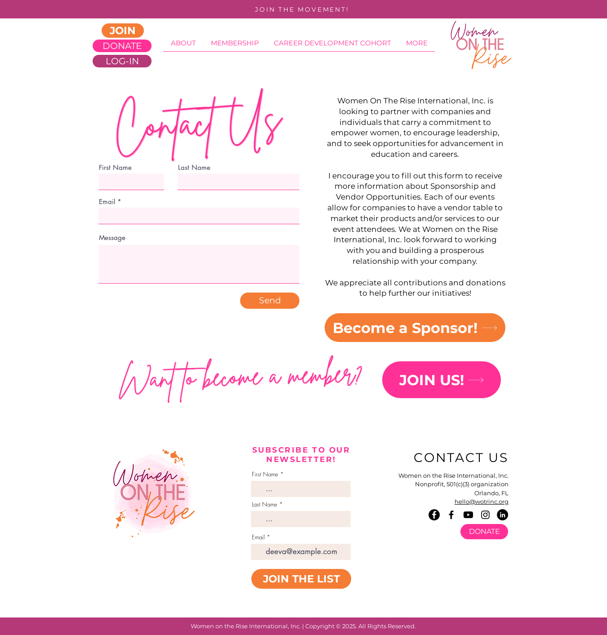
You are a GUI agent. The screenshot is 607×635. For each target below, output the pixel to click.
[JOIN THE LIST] (301, 579)
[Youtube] (468, 514)
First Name (265, 474)
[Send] (269, 301)
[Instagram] (485, 514)
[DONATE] (122, 46)
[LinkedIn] (502, 514)
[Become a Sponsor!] (415, 327)
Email (107, 201)
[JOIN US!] (441, 379)
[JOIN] (123, 30)
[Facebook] (434, 514)
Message (112, 237)
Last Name (264, 504)
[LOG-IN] (122, 61)
